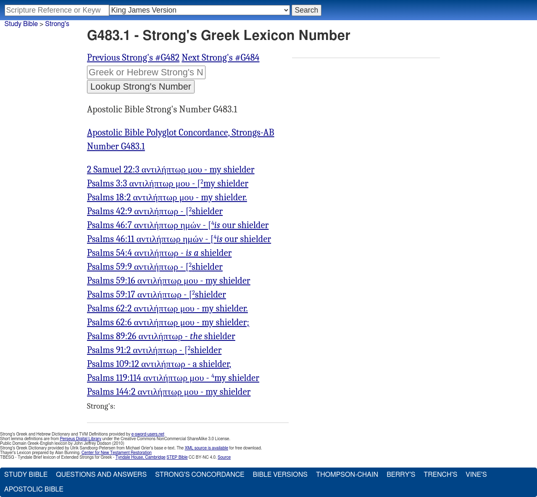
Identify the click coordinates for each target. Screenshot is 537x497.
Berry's (401, 474)
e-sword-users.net (148, 434)
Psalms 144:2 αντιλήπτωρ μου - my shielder (168, 391)
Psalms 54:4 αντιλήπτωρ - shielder (159, 252)
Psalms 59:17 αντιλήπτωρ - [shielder (156, 294)
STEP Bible (176, 457)
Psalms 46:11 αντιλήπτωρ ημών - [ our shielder (179, 239)
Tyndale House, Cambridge (141, 457)
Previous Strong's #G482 (133, 57)
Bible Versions (280, 474)
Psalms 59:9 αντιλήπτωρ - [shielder (155, 266)
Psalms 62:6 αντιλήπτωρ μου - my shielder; (168, 322)
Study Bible (21, 24)
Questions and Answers (101, 474)
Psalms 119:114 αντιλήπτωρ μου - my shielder (173, 377)
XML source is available (206, 448)
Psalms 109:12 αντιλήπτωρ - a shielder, (159, 364)
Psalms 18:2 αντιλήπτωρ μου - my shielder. (167, 197)
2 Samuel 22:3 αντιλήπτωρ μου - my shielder (171, 169)
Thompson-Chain (347, 474)
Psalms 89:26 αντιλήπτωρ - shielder (161, 336)
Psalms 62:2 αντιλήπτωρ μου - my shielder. (167, 308)
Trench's (440, 474)
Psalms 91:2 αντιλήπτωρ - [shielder (154, 350)
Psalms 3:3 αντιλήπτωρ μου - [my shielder (167, 183)
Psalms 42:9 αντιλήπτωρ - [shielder (155, 211)
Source (224, 457)
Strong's (57, 24)
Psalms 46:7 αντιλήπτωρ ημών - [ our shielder (177, 225)
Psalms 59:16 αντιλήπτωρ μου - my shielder (168, 280)
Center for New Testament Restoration (117, 453)
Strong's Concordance (199, 474)
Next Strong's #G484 (220, 57)
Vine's (476, 474)
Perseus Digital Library (80, 439)
